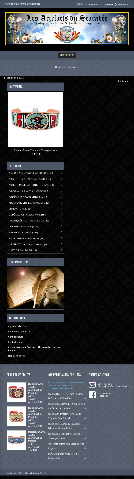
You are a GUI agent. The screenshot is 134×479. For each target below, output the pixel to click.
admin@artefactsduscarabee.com (115, 386)
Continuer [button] (123, 81)
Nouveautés (16, 86)
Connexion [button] (93, 4)
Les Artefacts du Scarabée (36, 473)
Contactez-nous (16, 342)
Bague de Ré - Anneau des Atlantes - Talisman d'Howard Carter (67, 426)
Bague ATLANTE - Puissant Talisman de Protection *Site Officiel (67, 396)
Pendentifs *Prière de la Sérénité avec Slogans (67, 446)
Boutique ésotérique (67, 67)
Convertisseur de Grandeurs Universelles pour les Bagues (34, 349)
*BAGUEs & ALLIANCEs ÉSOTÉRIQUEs (31, 173)
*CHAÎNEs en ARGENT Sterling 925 (28, 196)
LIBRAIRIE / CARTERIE (23, 226)
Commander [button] (107, 4)
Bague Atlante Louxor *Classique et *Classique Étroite (67, 436)
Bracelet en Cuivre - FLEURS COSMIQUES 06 (37, 434)
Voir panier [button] (123, 4)
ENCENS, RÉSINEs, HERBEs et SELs (29, 220)
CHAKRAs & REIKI (20, 208)
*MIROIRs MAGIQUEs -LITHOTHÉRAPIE (31, 184)
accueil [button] (80, 4)
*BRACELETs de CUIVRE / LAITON (29, 190)
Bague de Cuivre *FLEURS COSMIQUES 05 (35, 386)
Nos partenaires (16, 355)
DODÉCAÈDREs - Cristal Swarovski (28, 214)
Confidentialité (15, 336)
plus (40, 401)
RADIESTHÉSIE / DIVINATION (26, 238)
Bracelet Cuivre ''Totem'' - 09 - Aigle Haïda (35, 150)
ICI (72, 388)
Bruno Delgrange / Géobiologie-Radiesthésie (67, 456)
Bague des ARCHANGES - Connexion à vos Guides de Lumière (67, 406)
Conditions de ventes (19, 331)
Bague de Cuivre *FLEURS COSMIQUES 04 (35, 410)
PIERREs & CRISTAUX (23, 232)
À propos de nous (17, 326)
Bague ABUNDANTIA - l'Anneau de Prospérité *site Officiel (67, 416)
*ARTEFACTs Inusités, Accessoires (28, 244)
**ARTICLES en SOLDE (23, 250)
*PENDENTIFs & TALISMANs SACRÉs (31, 178)
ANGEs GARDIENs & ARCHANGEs (29, 202)
